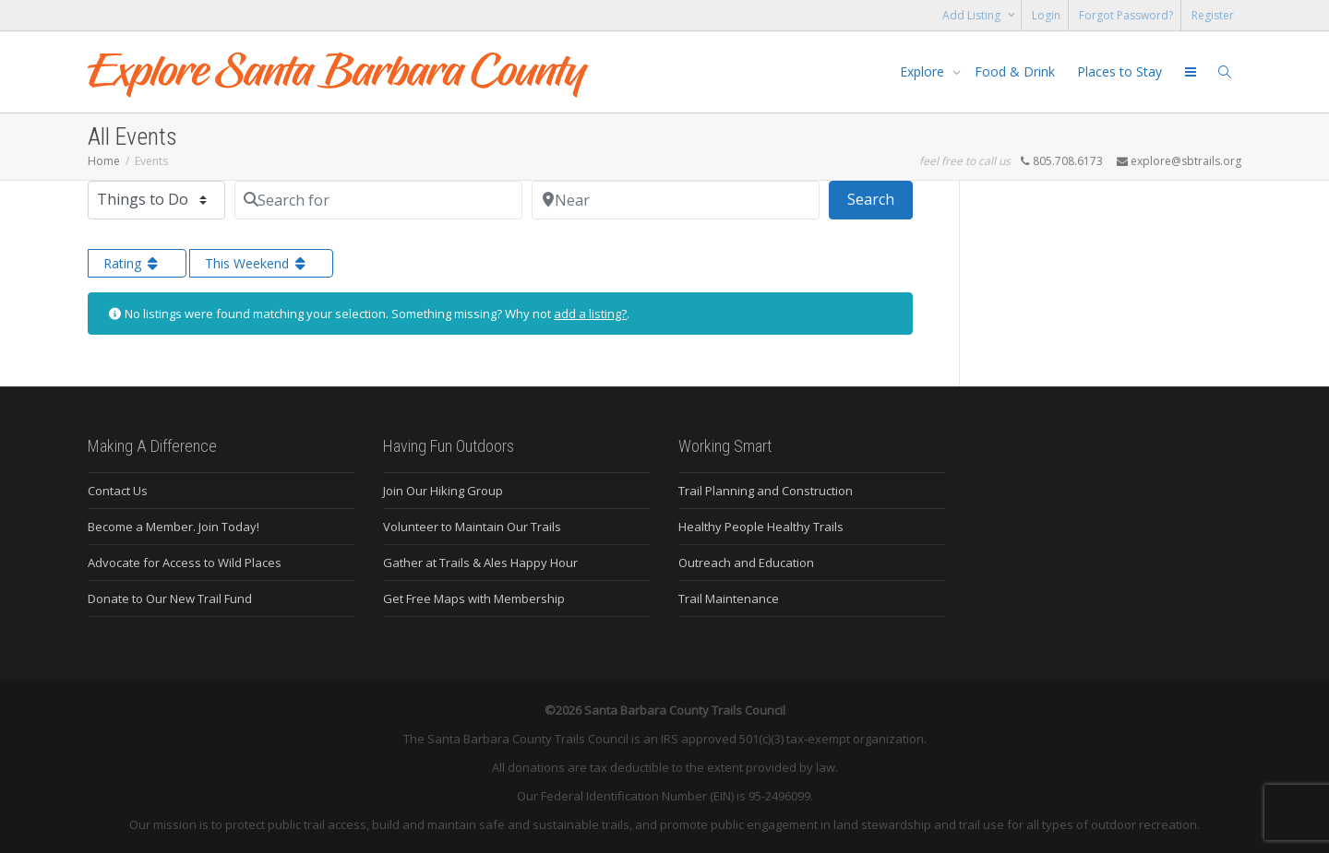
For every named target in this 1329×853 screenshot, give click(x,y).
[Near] (676, 200)
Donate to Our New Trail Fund (170, 598)
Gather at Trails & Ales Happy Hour (480, 562)
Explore (924, 71)
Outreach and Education (746, 562)
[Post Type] (156, 200)
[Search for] (378, 200)
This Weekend (257, 263)
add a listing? (590, 313)
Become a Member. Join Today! (173, 526)
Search (880, 198)
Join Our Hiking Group (443, 490)
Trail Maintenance (728, 598)
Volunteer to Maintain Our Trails (472, 526)
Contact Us (118, 490)
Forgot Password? (1126, 15)
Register (1212, 15)
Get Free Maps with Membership (474, 598)
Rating (132, 263)
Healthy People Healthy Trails (761, 526)
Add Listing (972, 15)
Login (1046, 15)
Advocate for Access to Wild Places (184, 562)
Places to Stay (1119, 71)
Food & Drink (1015, 71)
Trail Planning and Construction (765, 490)
